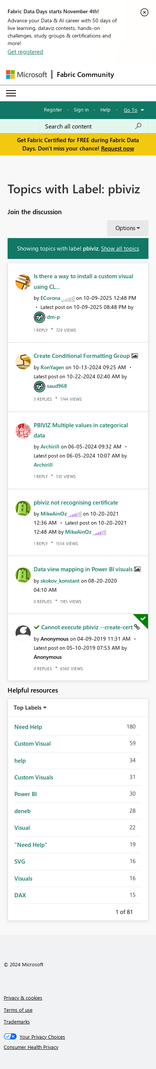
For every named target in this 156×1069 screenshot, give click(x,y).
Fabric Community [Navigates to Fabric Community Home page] (85, 74)
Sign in (81, 109)
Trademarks (17, 1021)
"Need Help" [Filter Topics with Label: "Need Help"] (30, 844)
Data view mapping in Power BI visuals (84, 569)
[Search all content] (93, 126)
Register (53, 109)
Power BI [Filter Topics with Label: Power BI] (25, 794)
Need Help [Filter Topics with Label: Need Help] (28, 726)
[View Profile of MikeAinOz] (54, 513)
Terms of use (18, 1009)
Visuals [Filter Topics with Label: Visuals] (23, 878)
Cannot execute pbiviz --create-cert (87, 627)
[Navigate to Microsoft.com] (26, 74)
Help (105, 109)
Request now (117, 148)
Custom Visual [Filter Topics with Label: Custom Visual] (32, 743)
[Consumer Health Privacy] (78, 1047)
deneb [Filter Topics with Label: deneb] (22, 811)
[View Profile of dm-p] (53, 316)
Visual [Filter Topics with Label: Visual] (22, 827)
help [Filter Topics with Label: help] (20, 760)
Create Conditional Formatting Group (82, 355)
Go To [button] (130, 110)
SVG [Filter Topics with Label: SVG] (19, 861)
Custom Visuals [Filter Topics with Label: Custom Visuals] (33, 777)
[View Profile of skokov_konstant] (60, 580)
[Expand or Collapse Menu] (11, 93)
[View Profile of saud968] (57, 385)
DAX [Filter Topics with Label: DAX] (20, 895)
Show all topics (120, 248)
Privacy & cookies (23, 997)
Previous (106, 910)
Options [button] (125, 228)
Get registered (25, 51)
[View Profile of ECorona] (50, 298)
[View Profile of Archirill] (50, 446)
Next (142, 910)
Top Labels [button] (28, 707)
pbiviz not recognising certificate (76, 502)
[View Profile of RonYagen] (52, 367)
